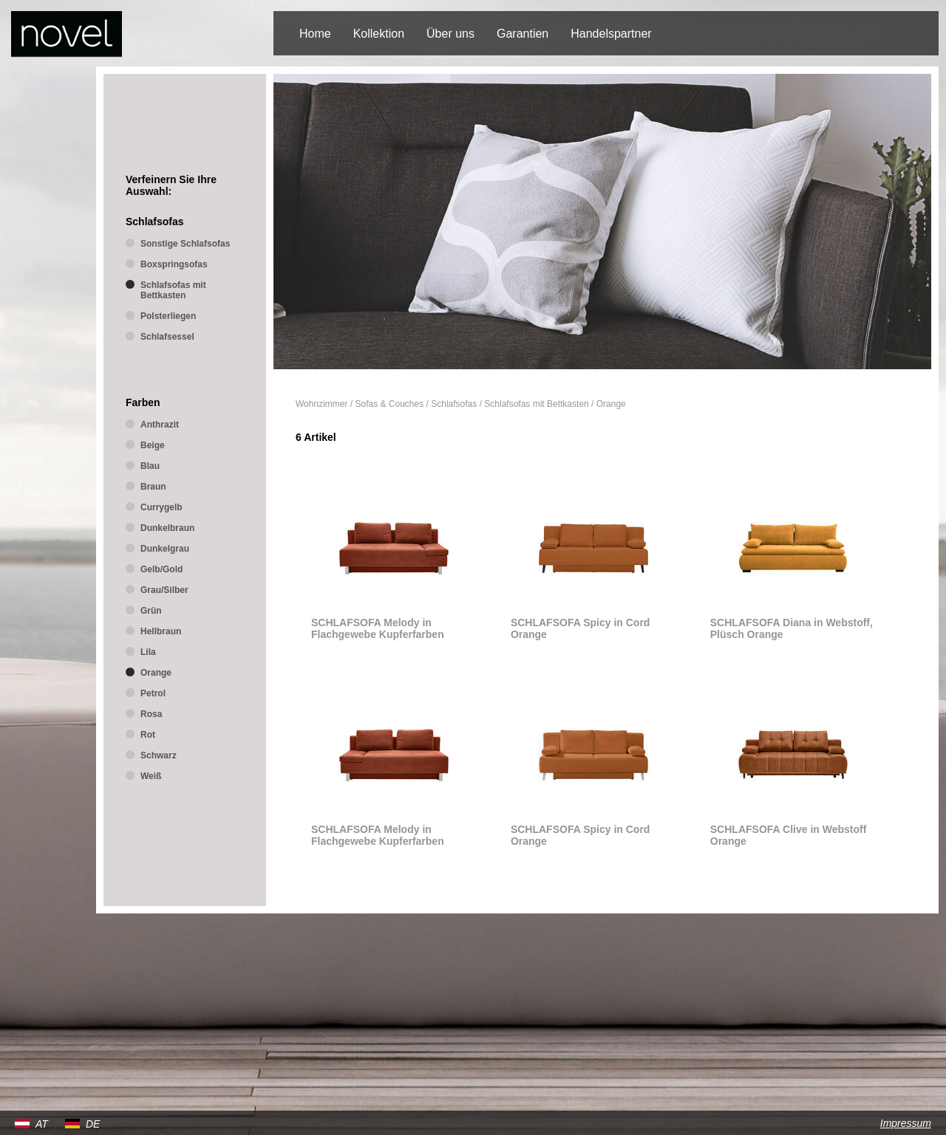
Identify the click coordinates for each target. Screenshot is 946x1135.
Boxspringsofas (174, 264)
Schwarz (158, 755)
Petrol (153, 693)
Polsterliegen (168, 316)
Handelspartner (611, 33)
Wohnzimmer (321, 404)
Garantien (522, 33)
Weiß (150, 776)
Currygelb (161, 507)
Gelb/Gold (161, 569)
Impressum (905, 1123)
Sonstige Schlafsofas (185, 244)
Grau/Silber (164, 590)
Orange (611, 404)
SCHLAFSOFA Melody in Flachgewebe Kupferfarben (377, 628)
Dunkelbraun (167, 528)
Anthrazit (159, 424)
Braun (153, 486)
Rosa (151, 714)
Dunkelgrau (164, 549)
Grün (151, 611)
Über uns (450, 33)
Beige (152, 445)
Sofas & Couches (389, 404)
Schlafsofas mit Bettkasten (536, 404)
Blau (150, 466)
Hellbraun (160, 631)
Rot (147, 735)
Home (315, 33)
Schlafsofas (454, 404)
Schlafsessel (167, 337)
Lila (148, 652)
